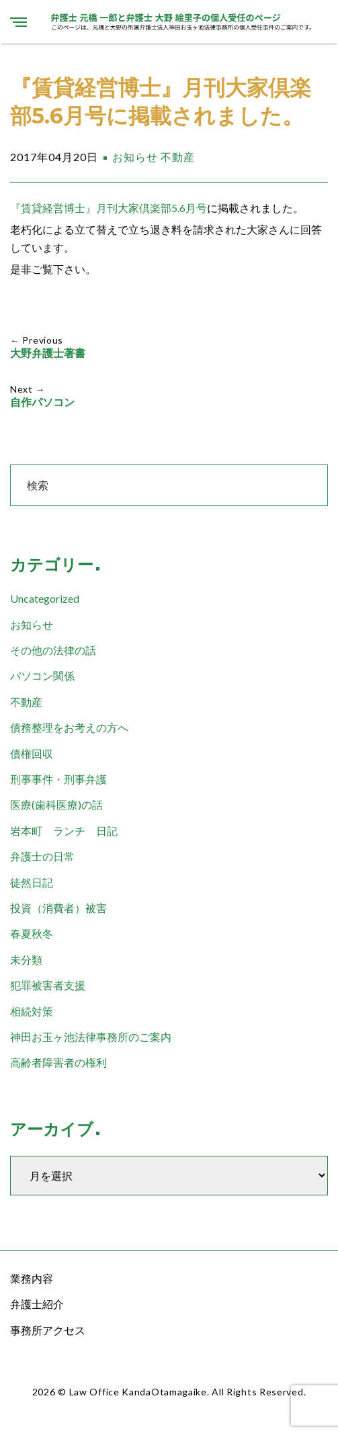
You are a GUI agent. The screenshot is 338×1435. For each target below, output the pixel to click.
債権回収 (31, 753)
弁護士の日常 (42, 856)
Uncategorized (44, 598)
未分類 (26, 959)
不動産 (178, 156)
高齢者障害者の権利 (58, 1062)
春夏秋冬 (31, 933)
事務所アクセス (47, 1330)
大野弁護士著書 (47, 353)
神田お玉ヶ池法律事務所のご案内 (90, 1036)
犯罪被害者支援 (47, 985)
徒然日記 (31, 882)
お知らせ (135, 156)
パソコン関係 (42, 675)
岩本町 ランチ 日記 (64, 830)
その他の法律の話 (53, 650)
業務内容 (31, 1278)
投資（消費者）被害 (58, 907)
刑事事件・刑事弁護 (58, 779)
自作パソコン (42, 402)
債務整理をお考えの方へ (69, 727)
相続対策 (31, 1011)
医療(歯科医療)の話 (56, 804)
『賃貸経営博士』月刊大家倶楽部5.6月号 (108, 207)
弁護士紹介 (37, 1303)
